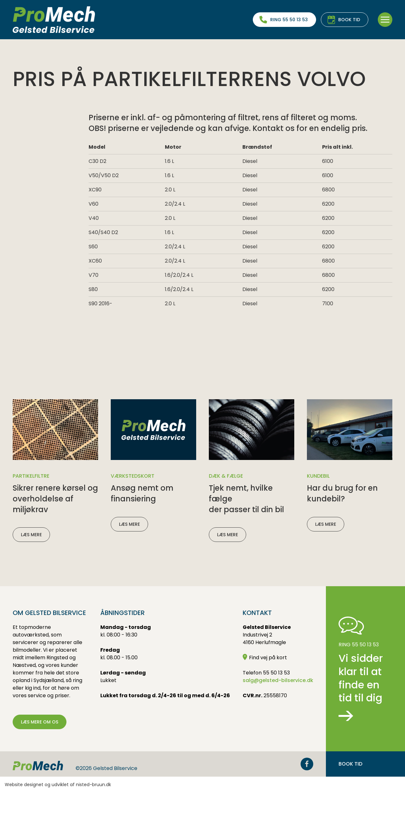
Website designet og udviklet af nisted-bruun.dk (58, 824)
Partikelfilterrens (63, 55)
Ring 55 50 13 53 (289, 19)
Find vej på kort (265, 696)
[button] (385, 19)
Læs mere (31, 574)
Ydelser (23, 55)
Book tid (349, 19)
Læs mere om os (39, 761)
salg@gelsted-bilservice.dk (278, 719)
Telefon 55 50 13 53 (266, 712)
